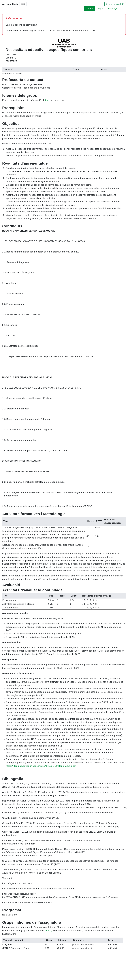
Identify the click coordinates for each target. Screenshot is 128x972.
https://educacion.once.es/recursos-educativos (27, 902)
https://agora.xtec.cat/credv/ (17, 883)
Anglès (100, 8)
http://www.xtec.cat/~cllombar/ (18, 843)
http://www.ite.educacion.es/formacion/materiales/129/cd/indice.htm (38, 888)
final (47, 100)
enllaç (48, 930)
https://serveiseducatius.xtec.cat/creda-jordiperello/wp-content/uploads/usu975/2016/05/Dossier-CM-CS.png (60, 826)
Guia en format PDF (115, 4)
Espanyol (113, 8)
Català (89, 8)
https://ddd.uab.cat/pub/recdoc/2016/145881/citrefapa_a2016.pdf (41, 766)
